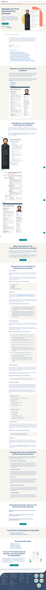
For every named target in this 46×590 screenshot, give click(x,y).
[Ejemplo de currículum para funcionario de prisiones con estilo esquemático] (44, 167)
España (38, 1)
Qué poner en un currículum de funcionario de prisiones (19, 56)
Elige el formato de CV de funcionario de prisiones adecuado (20, 55)
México (27, 580)
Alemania (28, 575)
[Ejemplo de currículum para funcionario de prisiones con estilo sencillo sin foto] (44, 200)
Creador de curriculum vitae (4, 575)
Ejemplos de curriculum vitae (15, 545)
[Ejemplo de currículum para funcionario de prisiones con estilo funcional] (44, 233)
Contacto (20, 579)
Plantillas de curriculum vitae (5, 576)
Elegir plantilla (23, 239)
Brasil (27, 576)
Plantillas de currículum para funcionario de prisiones (19, 53)
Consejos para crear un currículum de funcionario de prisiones (20, 57)
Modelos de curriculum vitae (15, 543)
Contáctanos (42, 1)
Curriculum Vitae (4, 574)
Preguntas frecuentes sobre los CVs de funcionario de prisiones (20, 59)
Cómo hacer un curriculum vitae (15, 546)
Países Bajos (28, 581)
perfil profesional (29, 295)
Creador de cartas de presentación (13, 575)
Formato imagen (13, 82)
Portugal (27, 582)
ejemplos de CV (11, 80)
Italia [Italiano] (27, 579)
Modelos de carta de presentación (15, 548)
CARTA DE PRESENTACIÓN (13, 574)
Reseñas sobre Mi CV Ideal (22, 581)
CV (22, 1)
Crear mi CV (6, 23)
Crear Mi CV (19, 1)
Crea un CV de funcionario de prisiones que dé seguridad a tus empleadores (22, 60)
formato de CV (25, 254)
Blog (31, 1)
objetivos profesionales (21, 295)
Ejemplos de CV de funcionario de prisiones (17, 52)
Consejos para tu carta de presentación (14, 583)
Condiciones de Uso (22, 576)
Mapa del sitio (21, 580)
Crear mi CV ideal (14, 565)
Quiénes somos (21, 575)
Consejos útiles (11, 584)
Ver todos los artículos (12, 585)
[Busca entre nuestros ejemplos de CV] (23, 47)
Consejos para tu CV (12, 582)
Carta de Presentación (26, 1)
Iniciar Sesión (34, 1)
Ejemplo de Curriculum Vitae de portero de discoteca (19, 534)
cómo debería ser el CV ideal (22, 445)
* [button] (18, 34)
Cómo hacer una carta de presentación (14, 576)
